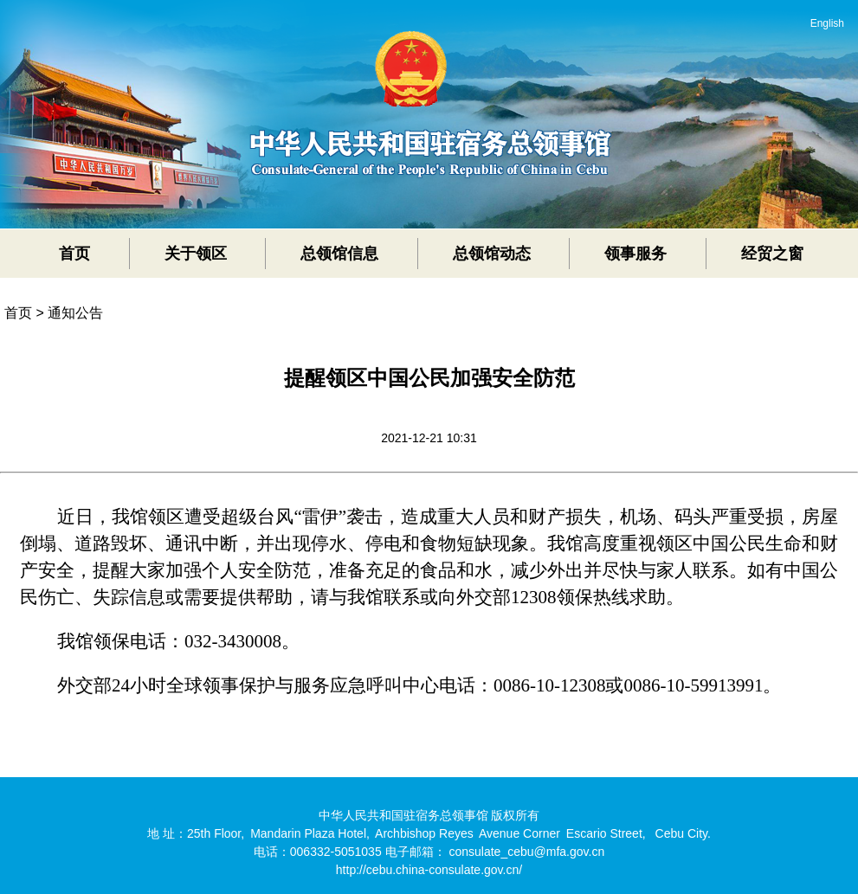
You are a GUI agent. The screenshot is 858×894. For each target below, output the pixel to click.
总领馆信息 (339, 253)
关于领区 (196, 253)
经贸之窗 (772, 253)
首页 (74, 253)
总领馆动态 (492, 253)
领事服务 (635, 253)
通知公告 (75, 313)
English (827, 23)
